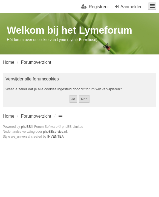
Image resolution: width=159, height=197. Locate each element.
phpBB (26, 127)
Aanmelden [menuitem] (131, 6)
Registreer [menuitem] (99, 6)
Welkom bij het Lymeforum (69, 30)
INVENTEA (55, 136)
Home (9, 116)
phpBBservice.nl (55, 132)
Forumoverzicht (36, 116)
